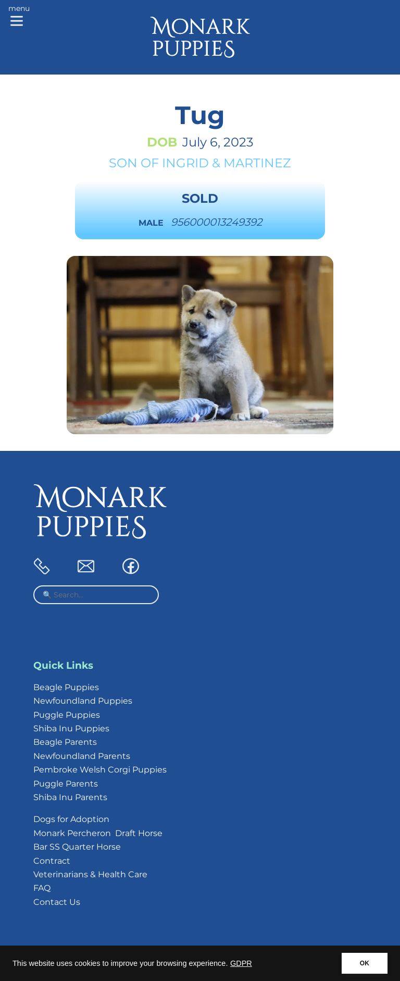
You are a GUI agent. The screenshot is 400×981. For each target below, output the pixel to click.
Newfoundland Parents (81, 756)
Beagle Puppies (66, 687)
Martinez (257, 162)
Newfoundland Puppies (82, 701)
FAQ (42, 888)
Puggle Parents (65, 784)
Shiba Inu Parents (70, 797)
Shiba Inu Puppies (71, 728)
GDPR (241, 963)
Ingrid (185, 162)
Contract (51, 861)
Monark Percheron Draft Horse (97, 833)
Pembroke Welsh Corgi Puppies (100, 770)
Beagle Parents (65, 742)
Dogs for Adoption (71, 819)
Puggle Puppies (66, 715)
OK (364, 963)
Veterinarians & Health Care (90, 874)
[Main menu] (19, 16)
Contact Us (56, 902)
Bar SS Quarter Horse (77, 847)
